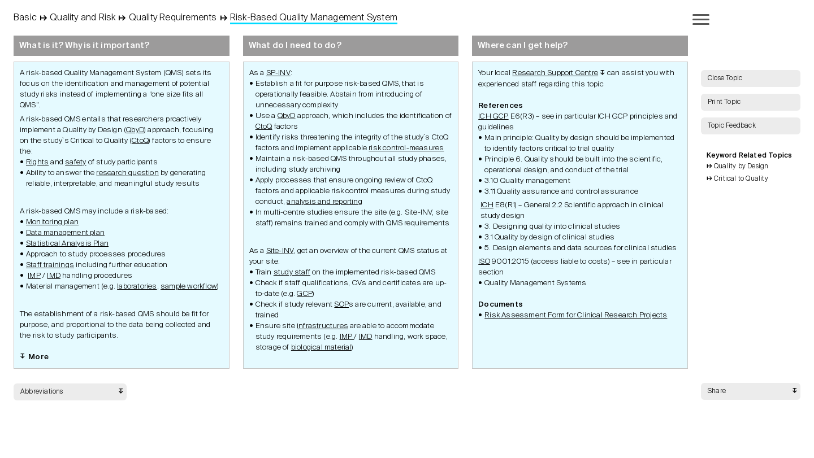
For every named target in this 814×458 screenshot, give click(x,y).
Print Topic (724, 102)
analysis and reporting (324, 202)
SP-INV (278, 73)
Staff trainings (50, 265)
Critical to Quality (741, 179)
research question (127, 173)
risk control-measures (406, 148)
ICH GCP (493, 116)
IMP (34, 276)
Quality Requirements (173, 18)
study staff (292, 272)
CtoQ (140, 141)
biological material (321, 347)
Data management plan (65, 233)
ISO (484, 261)
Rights (37, 162)
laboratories (137, 286)
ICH (486, 205)
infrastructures (322, 326)
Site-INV (280, 251)
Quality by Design (741, 166)
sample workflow (189, 286)
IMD (53, 276)
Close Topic (725, 78)
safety (75, 162)
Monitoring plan (52, 222)
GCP (305, 294)
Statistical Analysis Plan (67, 243)
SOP (341, 304)
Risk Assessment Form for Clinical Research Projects (575, 315)
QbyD (135, 130)
